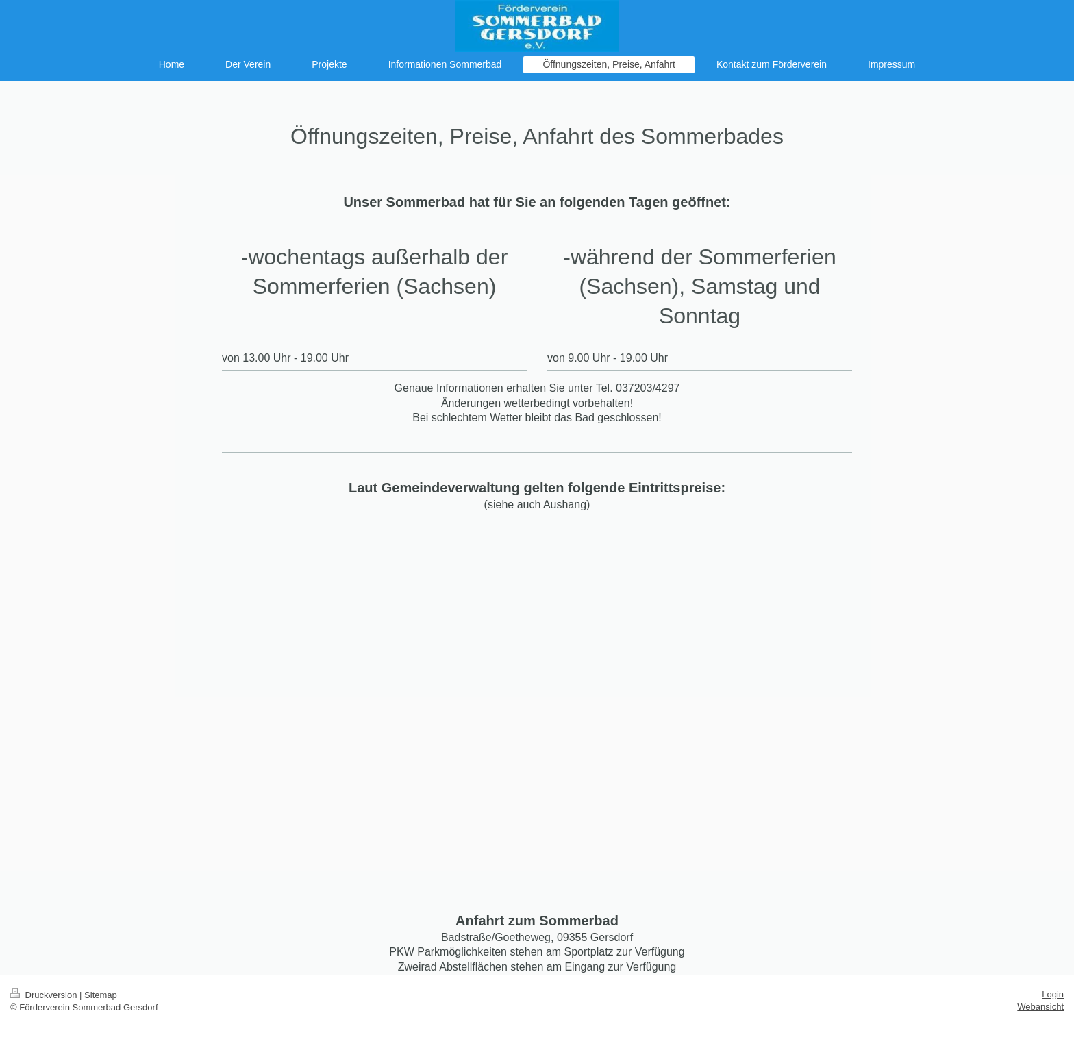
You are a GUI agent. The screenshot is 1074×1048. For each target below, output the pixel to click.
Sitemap (100, 995)
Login (1053, 994)
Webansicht (1040, 1006)
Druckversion (44, 995)
